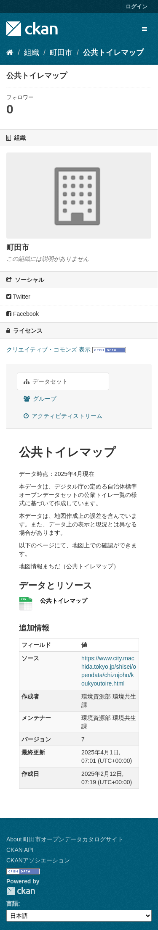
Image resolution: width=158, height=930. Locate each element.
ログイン (136, 6)
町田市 (61, 52)
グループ (40, 398)
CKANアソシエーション (38, 860)
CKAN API (20, 849)
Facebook (22, 313)
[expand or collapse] (144, 29)
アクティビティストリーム (63, 415)
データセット (46, 381)
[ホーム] (9, 52)
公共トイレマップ (113, 52)
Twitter (18, 296)
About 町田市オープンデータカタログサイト (64, 839)
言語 (12, 903)
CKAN (20, 890)
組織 (31, 52)
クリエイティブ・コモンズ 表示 (48, 349)
